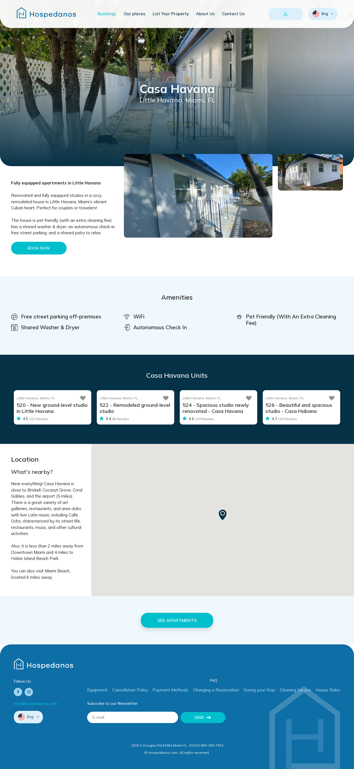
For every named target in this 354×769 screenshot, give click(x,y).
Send (199, 717)
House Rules (328, 690)
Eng (321, 14)
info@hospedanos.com (35, 703)
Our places (134, 13)
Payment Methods (170, 690)
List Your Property (171, 13)
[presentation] (273, 722)
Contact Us (233, 13)
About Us (205, 13)
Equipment (97, 690)
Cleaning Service (295, 690)
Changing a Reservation (216, 690)
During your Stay (259, 690)
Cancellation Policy (130, 690)
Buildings (107, 13)
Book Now (39, 248)
